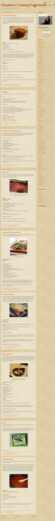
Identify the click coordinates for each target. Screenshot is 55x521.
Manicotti (5, 172)
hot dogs (39, 113)
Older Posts (33, 516)
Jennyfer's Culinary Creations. (11, 120)
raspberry (39, 151)
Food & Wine (40, 195)
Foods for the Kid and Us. (11, 119)
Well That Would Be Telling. (10, 116)
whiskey (39, 186)
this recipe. (28, 210)
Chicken (6, 289)
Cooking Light (24, 234)
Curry (39, 88)
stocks (39, 171)
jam (38, 123)
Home (19, 516)
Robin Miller (40, 158)
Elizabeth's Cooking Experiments (24, 5)
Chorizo (39, 78)
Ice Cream (39, 114)
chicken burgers (40, 69)
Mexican (9, 347)
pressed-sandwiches (41, 142)
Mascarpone (19, 85)
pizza (39, 136)
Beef (39, 50)
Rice (20, 289)
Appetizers (40, 44)
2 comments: (14, 84)
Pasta (8, 416)
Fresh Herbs (6, 454)
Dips (39, 91)
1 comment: (14, 511)
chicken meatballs (41, 70)
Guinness (39, 108)
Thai (39, 174)
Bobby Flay (40, 56)
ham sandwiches (40, 110)
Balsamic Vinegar (41, 47)
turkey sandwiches (41, 180)
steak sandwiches (40, 168)
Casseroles (40, 66)
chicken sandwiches (41, 72)
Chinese (39, 75)
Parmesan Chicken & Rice (11, 232)
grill (39, 105)
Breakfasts (39, 59)
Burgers (39, 62)
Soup (39, 165)
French (39, 95)
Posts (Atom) (7, 518)
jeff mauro (39, 124)
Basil (4, 422)
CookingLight (10, 289)
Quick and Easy (17, 289)
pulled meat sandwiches (41, 146)
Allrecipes (39, 191)
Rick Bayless (40, 201)
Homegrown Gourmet (41, 111)
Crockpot (39, 85)
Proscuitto (39, 145)
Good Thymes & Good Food (18, 94)
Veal (39, 183)
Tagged (4, 92)
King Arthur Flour (41, 198)
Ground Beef (40, 107)
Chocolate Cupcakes (9, 15)
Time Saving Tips (11, 454)
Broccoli (39, 60)
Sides (39, 162)
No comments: (15, 123)
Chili (39, 73)
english (39, 92)
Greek (39, 104)
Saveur (39, 202)
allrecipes (10, 356)
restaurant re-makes (41, 152)
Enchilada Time (7, 294)
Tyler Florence (40, 181)
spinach (39, 167)
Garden (39, 101)
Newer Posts (3, 516)
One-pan (13, 289)
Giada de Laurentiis (14, 85)
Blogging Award (40, 54)
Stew (39, 170)
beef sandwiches (40, 53)
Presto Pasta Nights (41, 143)
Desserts (9, 85)
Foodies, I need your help (11, 131)
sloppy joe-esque (40, 164)
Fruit (39, 98)
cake (39, 63)
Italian (10, 512)
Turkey (39, 178)
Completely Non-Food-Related (43, 79)
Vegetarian (12, 512)
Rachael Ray (40, 149)
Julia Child (40, 126)
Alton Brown (40, 43)
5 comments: (15, 164)
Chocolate (6, 85)
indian (39, 117)
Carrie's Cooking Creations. (10, 117)
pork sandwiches (40, 139)
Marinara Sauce (7, 459)
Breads (39, 57)
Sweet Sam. (9, 118)
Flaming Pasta (7, 354)
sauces (39, 161)
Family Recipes (40, 94)
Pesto (39, 133)
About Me (6, 124)
